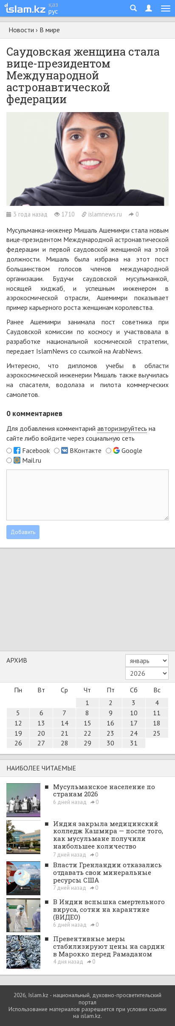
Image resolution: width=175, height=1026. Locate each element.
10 (134, 712)
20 (41, 733)
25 (157, 733)
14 (64, 723)
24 (134, 733)
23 (110, 733)
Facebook (36, 450)
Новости (21, 29)
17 (134, 723)
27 (41, 743)
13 (41, 723)
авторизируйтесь (122, 428)
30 (110, 743)
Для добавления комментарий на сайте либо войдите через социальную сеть (80, 433)
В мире (50, 29)
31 (134, 743)
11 (157, 712)
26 (18, 743)
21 (64, 733)
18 (157, 723)
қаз (53, 4)
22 (87, 733)
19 (18, 733)
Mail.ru (31, 460)
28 (64, 743)
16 (110, 723)
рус (53, 11)
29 (87, 743)
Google (131, 450)
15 (87, 723)
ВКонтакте (86, 450)
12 (18, 723)
